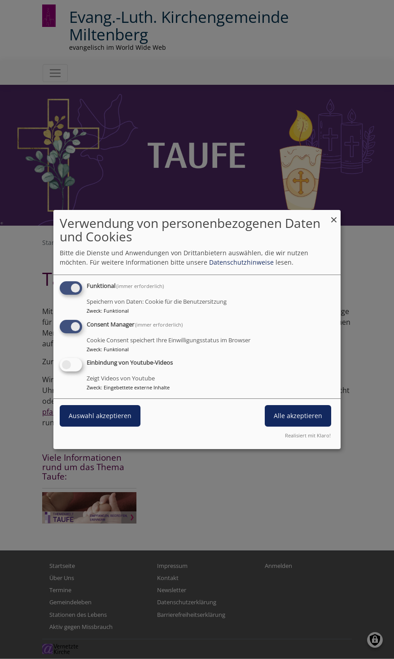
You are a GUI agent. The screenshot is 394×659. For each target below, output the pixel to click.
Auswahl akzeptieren (100, 416)
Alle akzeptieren (298, 416)
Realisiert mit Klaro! (308, 435)
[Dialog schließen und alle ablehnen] (334, 215)
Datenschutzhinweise (241, 262)
